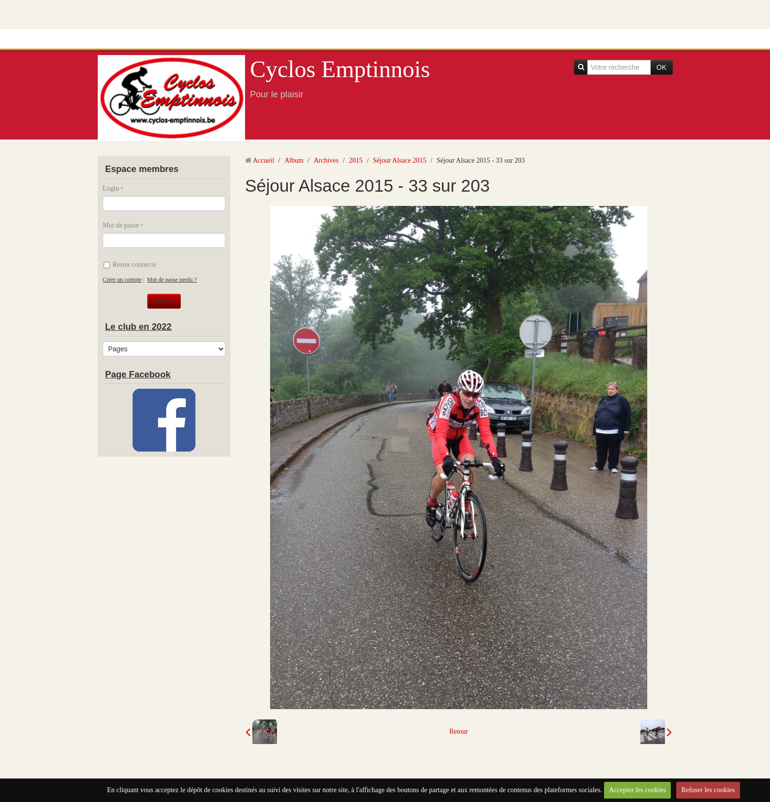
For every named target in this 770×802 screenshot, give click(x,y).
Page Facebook (137, 374)
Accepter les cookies (637, 790)
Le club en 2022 (138, 327)
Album (293, 160)
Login (111, 188)
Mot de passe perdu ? (172, 279)
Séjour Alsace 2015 (399, 160)
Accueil (264, 160)
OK (661, 67)
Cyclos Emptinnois (340, 69)
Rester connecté (130, 264)
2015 (355, 160)
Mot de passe (121, 225)
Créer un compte (122, 279)
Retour (458, 731)
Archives (326, 160)
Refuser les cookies (708, 790)
